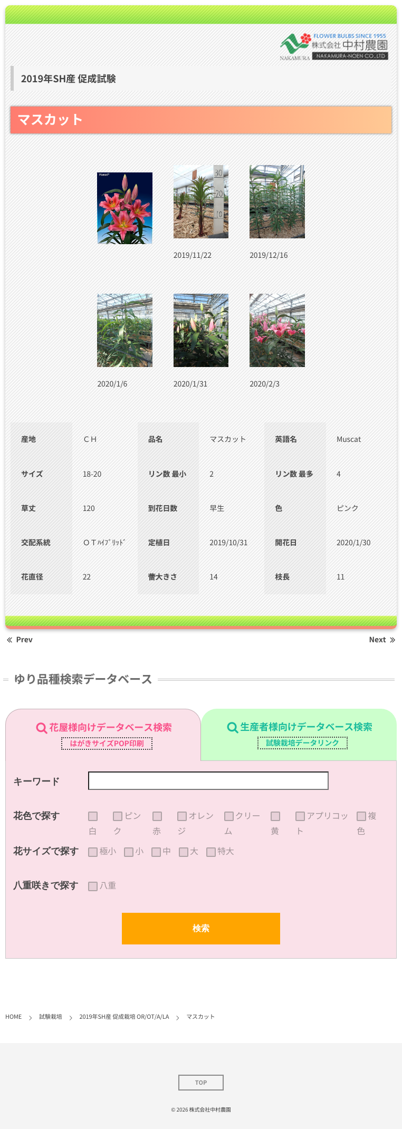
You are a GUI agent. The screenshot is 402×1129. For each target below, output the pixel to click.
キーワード (36, 781)
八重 (107, 885)
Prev (19, 639)
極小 (107, 851)
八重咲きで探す (46, 885)
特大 (225, 851)
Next (383, 639)
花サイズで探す (46, 851)
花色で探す (36, 815)
